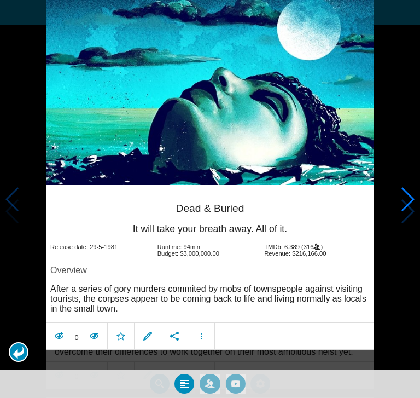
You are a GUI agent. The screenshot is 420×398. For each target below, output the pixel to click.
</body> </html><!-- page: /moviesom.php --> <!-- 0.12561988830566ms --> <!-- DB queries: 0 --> (210, 199)
